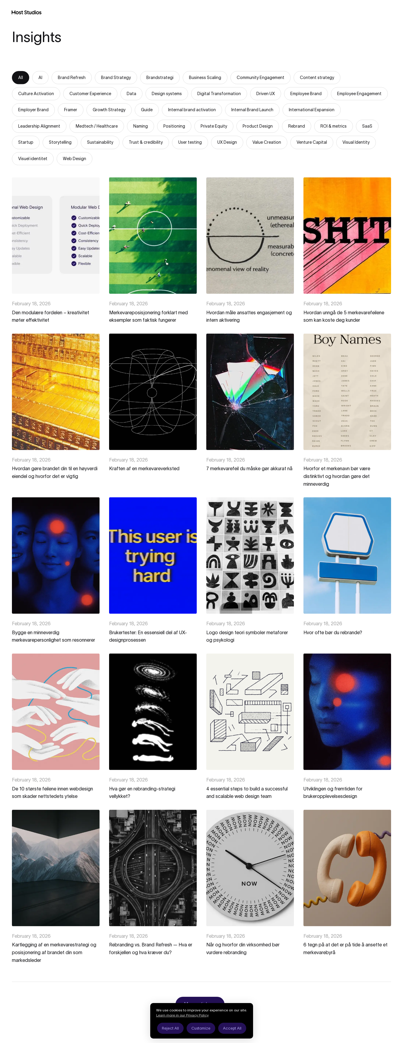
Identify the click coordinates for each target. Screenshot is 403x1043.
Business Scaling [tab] (205, 77)
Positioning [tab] (174, 126)
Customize (200, 1028)
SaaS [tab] (367, 126)
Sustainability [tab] (100, 142)
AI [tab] (40, 77)
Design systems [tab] (167, 94)
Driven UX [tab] (265, 94)
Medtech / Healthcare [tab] (97, 126)
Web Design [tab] (74, 159)
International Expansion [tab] (311, 110)
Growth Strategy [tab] (109, 110)
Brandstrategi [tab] (159, 77)
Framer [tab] (70, 110)
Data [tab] (131, 94)
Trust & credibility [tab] (146, 142)
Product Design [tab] (258, 126)
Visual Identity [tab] (356, 142)
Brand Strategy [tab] (116, 77)
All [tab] (20, 77)
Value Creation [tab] (266, 142)
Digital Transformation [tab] (219, 94)
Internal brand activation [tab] (192, 110)
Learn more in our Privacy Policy (182, 1015)
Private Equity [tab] (214, 126)
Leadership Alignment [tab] (39, 126)
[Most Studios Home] (26, 12)
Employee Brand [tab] (306, 94)
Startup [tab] (25, 142)
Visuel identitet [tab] (32, 159)
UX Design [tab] (227, 142)
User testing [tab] (190, 142)
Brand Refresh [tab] (72, 77)
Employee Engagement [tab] (359, 94)
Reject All (170, 1028)
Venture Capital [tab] (312, 142)
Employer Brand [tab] (33, 110)
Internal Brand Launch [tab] (252, 110)
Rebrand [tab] (296, 126)
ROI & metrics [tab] (333, 126)
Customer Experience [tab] (90, 94)
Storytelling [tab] (60, 142)
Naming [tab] (140, 126)
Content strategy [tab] (317, 77)
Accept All (232, 1028)
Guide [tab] (147, 110)
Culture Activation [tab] (36, 94)
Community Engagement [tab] (260, 77)
